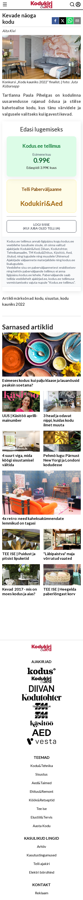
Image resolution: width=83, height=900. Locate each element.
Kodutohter (59, 249)
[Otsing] (72, 5)
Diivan (45, 249)
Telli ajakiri (41, 863)
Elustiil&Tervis (41, 817)
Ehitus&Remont (41, 791)
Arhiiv (41, 846)
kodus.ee (67, 241)
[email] (77, 21)
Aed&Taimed (42, 783)
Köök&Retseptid (41, 800)
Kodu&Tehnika (41, 765)
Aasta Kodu (41, 826)
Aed (69, 252)
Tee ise (41, 808)
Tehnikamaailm (17, 252)
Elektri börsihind (41, 872)
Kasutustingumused (41, 855)
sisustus (52, 298)
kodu (39, 298)
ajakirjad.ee (39, 279)
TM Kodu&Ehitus (40, 252)
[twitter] (62, 21)
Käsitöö (59, 252)
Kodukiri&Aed (30, 249)
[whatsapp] (69, 21)
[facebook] (55, 21)
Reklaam (41, 893)
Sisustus (41, 774)
